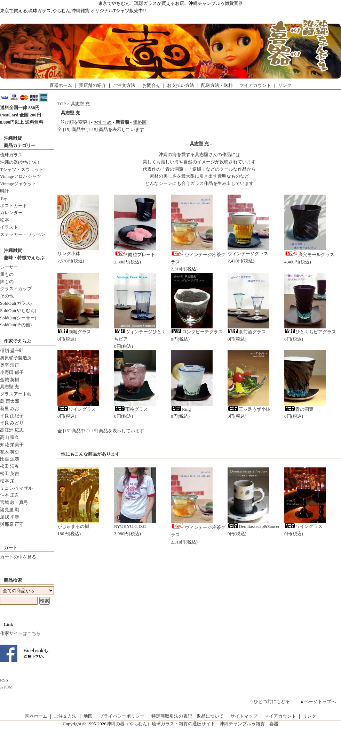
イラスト (9, 227)
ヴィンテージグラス (248, 253)
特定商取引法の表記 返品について (187, 716)
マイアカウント (255, 85)
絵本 (4, 219)
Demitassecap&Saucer (254, 526)
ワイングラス (76, 409)
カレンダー (11, 212)
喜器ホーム (60, 85)
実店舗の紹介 (92, 85)
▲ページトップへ (318, 701)
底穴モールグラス (309, 254)
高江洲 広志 (12, 430)
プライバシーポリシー (121, 716)
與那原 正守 (12, 524)
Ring (181, 409)
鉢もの (7, 281)
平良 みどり (12, 422)
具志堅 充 (9, 386)
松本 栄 (7, 480)
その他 (7, 296)
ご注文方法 (124, 85)
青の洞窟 (299, 409)
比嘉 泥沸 (9, 459)
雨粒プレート (134, 254)
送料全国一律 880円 (20, 107)
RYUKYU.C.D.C (130, 526)
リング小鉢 (68, 253)
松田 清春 (9, 466)
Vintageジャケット (18, 183)
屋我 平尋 (9, 517)
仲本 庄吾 (9, 495)
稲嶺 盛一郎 (12, 350)
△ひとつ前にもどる (269, 701)
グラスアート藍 (16, 394)
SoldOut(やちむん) (18, 310)
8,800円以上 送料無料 (21, 122)
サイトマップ (243, 716)
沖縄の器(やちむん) (19, 162)
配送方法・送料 (217, 85)
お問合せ (151, 85)
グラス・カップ (16, 288)
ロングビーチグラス (197, 331)
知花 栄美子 (12, 444)
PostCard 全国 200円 (20, 114)
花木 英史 (9, 452)
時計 (4, 191)
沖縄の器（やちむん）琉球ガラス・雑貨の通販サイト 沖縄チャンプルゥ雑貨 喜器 (192, 723)
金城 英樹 (9, 379)
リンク (285, 85)
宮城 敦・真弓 (14, 502)
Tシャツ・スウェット (21, 169)
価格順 (139, 122)
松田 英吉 (9, 473)
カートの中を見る (18, 557)
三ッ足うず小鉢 (249, 409)
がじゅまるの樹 (73, 526)
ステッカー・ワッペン (22, 234)
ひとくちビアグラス (310, 331)
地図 (88, 716)
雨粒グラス (74, 331)
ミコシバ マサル (16, 488)
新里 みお (9, 408)
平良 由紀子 (12, 415)
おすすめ (103, 122)
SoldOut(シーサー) (18, 317)
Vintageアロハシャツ (20, 176)
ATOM (6, 686)
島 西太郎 (9, 401)
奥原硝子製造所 (16, 357)
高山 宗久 (9, 437)
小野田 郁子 (12, 372)
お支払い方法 (180, 85)
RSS (4, 680)
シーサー (9, 267)
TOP (61, 103)
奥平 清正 (9, 365)
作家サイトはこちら (20, 633)
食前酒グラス (247, 331)
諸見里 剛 (9, 509)
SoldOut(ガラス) (16, 303)
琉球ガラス (11, 154)
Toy (3, 198)
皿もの (7, 274)
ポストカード (13, 205)
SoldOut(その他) (16, 324)
